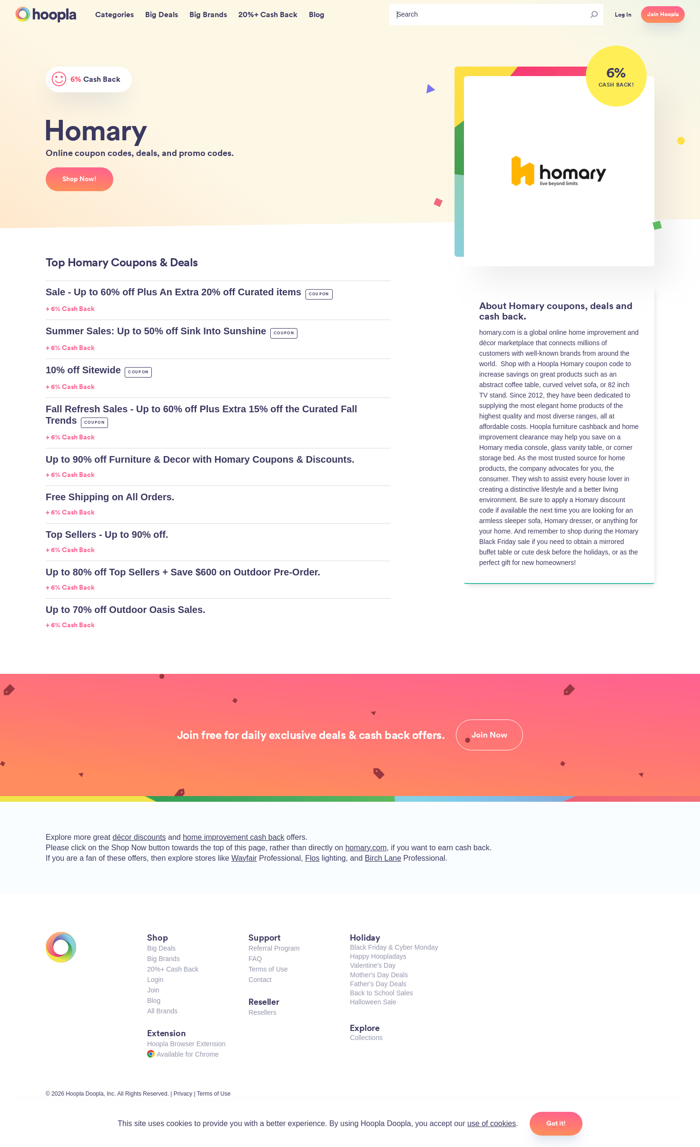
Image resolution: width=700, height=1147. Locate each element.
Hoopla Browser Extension (186, 1044)
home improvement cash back (233, 837)
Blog (153, 1000)
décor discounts (139, 837)
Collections (366, 1037)
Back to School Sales (381, 993)
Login (155, 979)
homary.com (366, 848)
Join (153, 990)
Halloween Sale (373, 1002)
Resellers (262, 1012)
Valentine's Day (372, 965)
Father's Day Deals (378, 984)
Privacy (183, 1093)
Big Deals (161, 948)
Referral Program (273, 948)
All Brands (162, 1011)
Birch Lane (383, 858)
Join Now (489, 734)
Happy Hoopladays (378, 956)
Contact (259, 979)
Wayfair (244, 858)
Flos (312, 858)
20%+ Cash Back (172, 969)
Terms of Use (267, 969)
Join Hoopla (663, 14)
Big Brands (163, 958)
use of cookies (491, 1123)
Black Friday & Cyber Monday (394, 947)
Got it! (556, 1123)
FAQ (255, 958)
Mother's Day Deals (379, 975)
